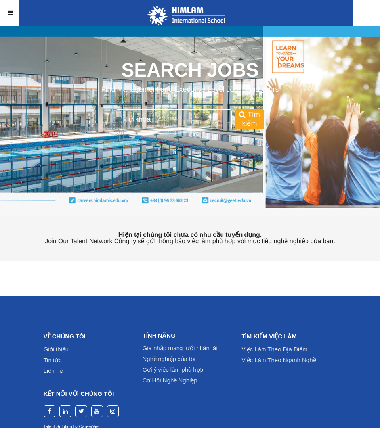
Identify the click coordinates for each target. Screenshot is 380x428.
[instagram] (113, 411)
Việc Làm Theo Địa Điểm (274, 349)
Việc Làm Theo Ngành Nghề (279, 360)
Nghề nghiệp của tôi (169, 358)
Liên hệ (53, 370)
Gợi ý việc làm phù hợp (173, 369)
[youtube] (97, 411)
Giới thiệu (56, 349)
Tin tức (53, 360)
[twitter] (81, 411)
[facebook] (49, 411)
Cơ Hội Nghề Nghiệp (170, 380)
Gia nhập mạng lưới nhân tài (180, 348)
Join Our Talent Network (78, 241)
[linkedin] (65, 411)
